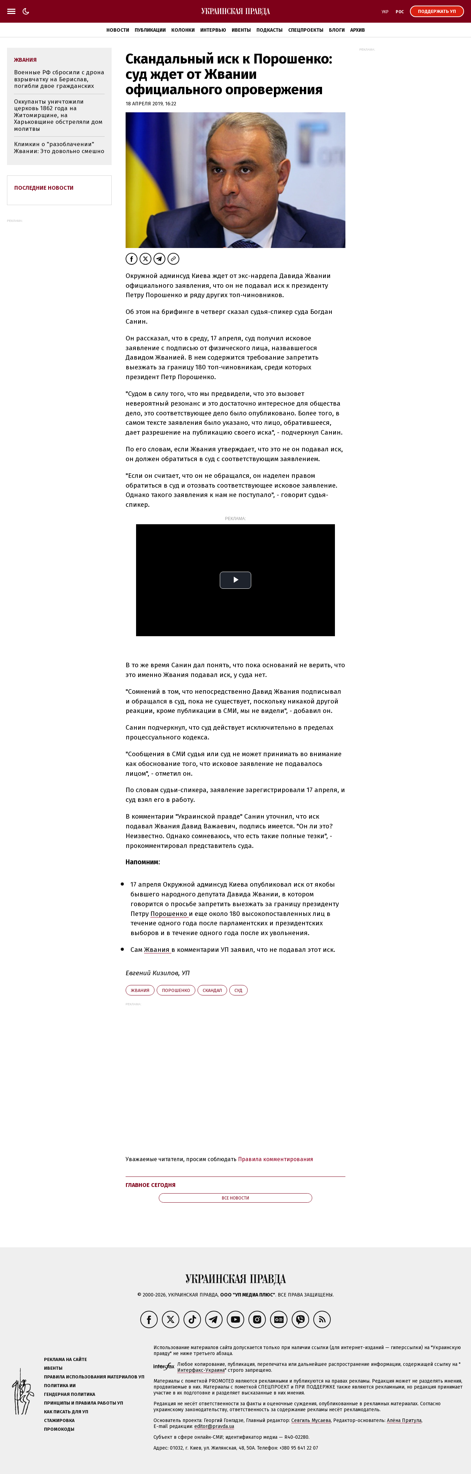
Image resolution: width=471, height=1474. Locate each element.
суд (238, 990)
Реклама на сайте (65, 1359)
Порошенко (169, 914)
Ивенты (241, 30)
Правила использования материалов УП (94, 1376)
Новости (117, 30)
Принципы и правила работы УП (83, 1403)
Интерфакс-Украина (201, 1370)
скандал (212, 990)
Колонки (183, 30)
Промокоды (59, 1429)
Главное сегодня (150, 1185)
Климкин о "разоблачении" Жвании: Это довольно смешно (59, 148)
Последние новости (44, 188)
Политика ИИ (60, 1385)
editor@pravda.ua (214, 1426)
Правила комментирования (275, 1159)
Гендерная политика (69, 1394)
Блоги (337, 30)
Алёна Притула (404, 1420)
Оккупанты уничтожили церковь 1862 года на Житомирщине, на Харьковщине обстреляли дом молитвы (58, 115)
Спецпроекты (305, 30)
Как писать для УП (66, 1411)
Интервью (213, 30)
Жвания (157, 950)
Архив (357, 30)
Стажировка (59, 1420)
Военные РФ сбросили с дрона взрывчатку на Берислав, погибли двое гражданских (59, 79)
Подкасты (269, 30)
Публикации (150, 30)
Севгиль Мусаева (311, 1420)
